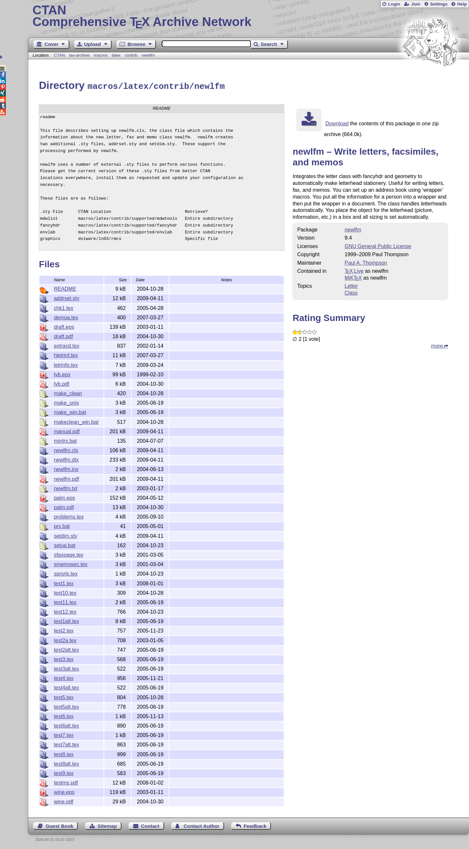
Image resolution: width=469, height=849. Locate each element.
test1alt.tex (66, 620)
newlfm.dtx (66, 459)
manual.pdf (66, 430)
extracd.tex (66, 345)
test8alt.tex (66, 763)
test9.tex (63, 772)
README (65, 288)
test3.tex (63, 658)
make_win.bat (70, 411)
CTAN (59, 55)
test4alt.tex (66, 686)
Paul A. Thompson (366, 262)
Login (394, 4)
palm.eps (64, 497)
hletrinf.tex (66, 354)
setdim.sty (65, 535)
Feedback (255, 825)
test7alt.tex (66, 743)
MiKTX (353, 277)
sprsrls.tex (66, 573)
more (437, 345)
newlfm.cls (66, 449)
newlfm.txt (65, 487)
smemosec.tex (70, 563)
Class (351, 292)
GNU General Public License (378, 245)
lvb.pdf (61, 383)
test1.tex (63, 582)
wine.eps (64, 791)
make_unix (66, 402)
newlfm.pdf (66, 478)
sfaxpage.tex (68, 554)
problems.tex (69, 516)
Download (336, 122)
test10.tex (65, 592)
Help (462, 4)
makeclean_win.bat (76, 421)
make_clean (68, 392)
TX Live (354, 270)
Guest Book (59, 825)
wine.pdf (63, 800)
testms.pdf (66, 782)
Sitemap (107, 825)
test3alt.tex (66, 668)
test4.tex (63, 677)
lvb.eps (62, 373)
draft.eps (64, 326)
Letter (351, 285)
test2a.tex (65, 639)
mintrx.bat (65, 440)
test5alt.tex (66, 706)
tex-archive (79, 55)
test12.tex (65, 611)
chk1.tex (63, 307)
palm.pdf (64, 506)
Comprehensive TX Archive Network (249, 16)
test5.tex (63, 696)
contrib (131, 55)
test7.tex (63, 734)
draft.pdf (63, 335)
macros (100, 55)
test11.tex (65, 601)
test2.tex (63, 630)
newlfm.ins (66, 468)
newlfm (148, 55)
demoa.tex (66, 316)
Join (415, 4)
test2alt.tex (66, 649)
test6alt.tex (66, 725)
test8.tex (63, 753)
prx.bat (62, 525)
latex (116, 55)
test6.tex (63, 715)
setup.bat (64, 544)
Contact (150, 825)
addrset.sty (66, 297)
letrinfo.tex (66, 364)
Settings (439, 4)
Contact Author (202, 825)
